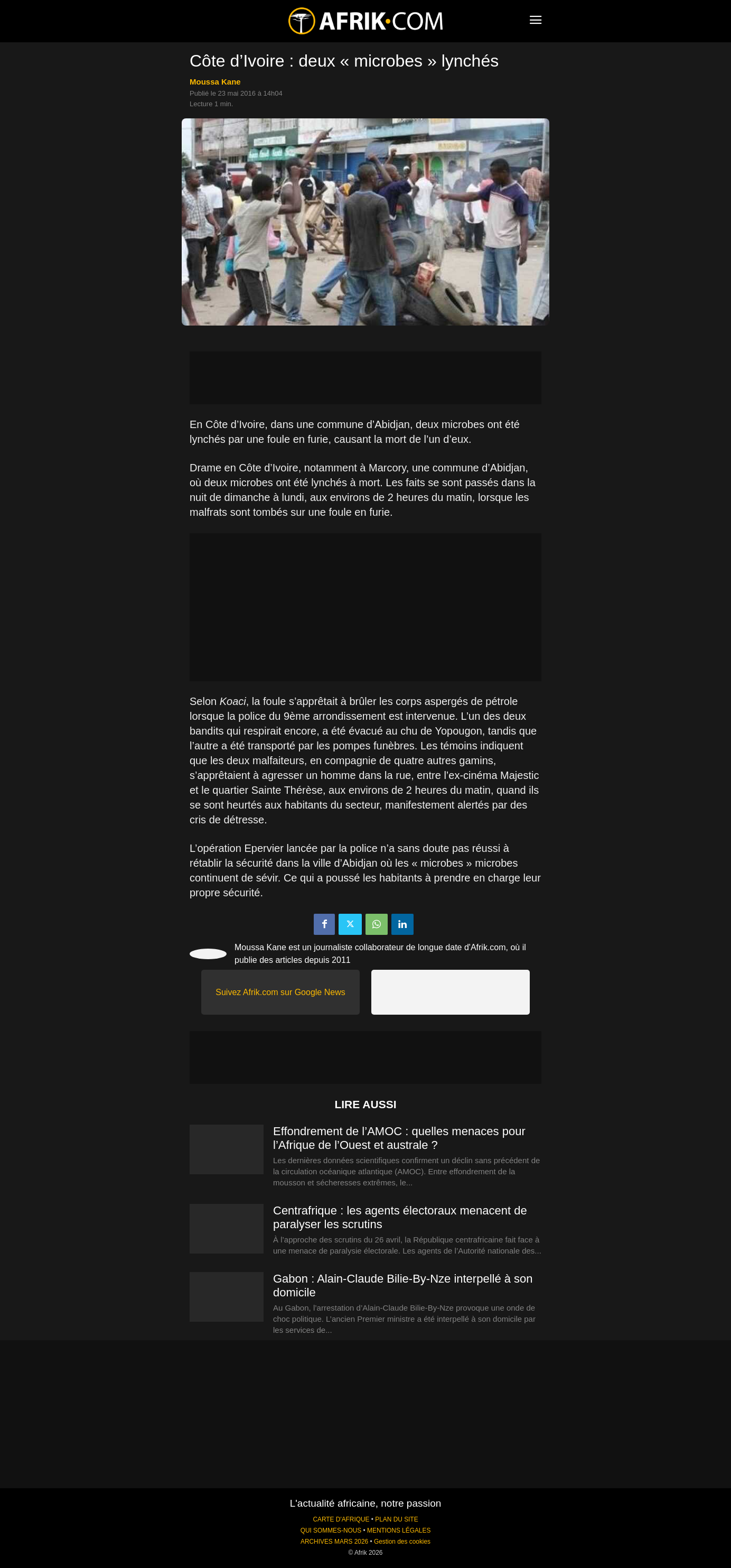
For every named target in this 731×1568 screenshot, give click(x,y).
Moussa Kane (215, 81)
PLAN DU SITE (396, 1519)
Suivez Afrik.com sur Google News (280, 992)
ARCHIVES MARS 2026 (334, 1541)
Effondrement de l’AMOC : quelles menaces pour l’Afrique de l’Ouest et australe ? (399, 1138)
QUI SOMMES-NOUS (331, 1530)
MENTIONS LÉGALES (398, 1530)
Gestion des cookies (402, 1541)
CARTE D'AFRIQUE (341, 1519)
